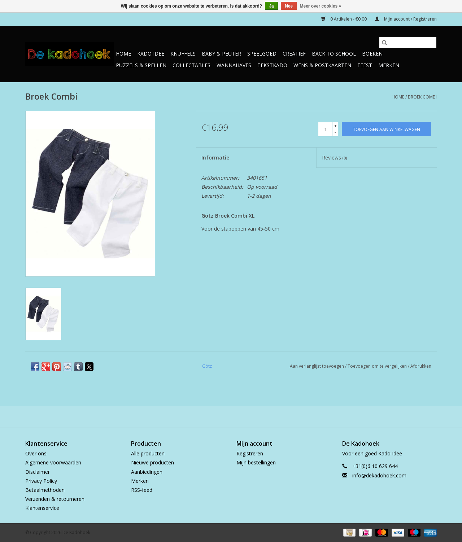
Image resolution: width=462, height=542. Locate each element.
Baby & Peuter (221, 53)
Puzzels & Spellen (141, 65)
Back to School (334, 53)
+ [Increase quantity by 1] (335, 126)
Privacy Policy (41, 480)
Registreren (249, 453)
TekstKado (272, 65)
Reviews (334, 157)
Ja (271, 6)
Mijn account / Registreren (406, 19)
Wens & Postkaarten (322, 65)
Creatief (294, 53)
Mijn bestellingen (256, 462)
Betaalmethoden (45, 489)
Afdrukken (420, 366)
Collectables (191, 65)
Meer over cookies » (320, 6)
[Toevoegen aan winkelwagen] (386, 129)
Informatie (215, 157)
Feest (364, 65)
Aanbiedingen (146, 471)
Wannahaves (234, 65)
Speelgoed (261, 53)
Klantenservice (42, 507)
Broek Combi (422, 97)
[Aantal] (325, 129)
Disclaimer (37, 471)
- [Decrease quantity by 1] (335, 132)
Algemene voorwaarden (53, 462)
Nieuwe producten (152, 462)
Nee (289, 6)
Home (123, 53)
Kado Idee (150, 53)
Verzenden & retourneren (54, 498)
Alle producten (148, 453)
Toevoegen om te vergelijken (378, 366)
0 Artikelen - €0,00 (344, 19)
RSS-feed (141, 489)
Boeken (372, 53)
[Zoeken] (408, 42)
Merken (388, 65)
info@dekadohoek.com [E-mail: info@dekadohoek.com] (379, 475)
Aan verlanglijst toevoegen (317, 366)
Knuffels (183, 53)
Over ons (36, 453)
